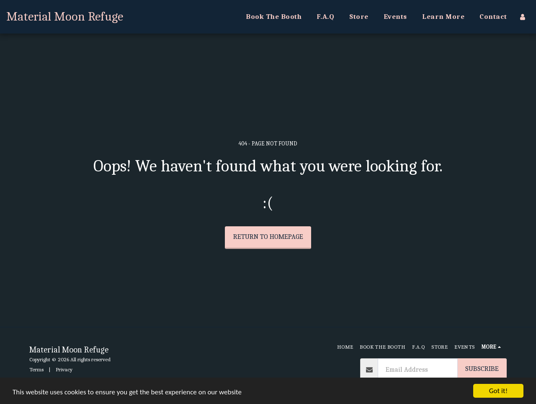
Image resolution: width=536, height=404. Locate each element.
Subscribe (482, 369)
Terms (36, 369)
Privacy (64, 369)
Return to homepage (268, 237)
